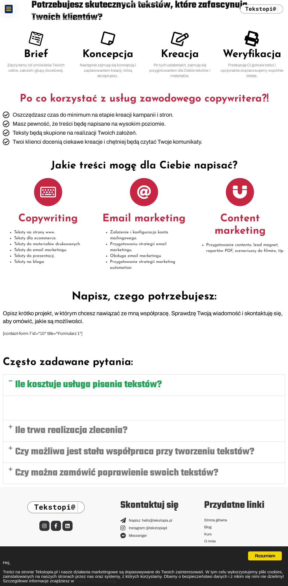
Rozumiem (265, 554)
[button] (9, 9)
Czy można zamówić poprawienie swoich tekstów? (116, 473)
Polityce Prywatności (222, 580)
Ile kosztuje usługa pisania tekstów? (88, 384)
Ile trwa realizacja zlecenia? (71, 430)
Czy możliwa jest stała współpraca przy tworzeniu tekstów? (134, 452)
